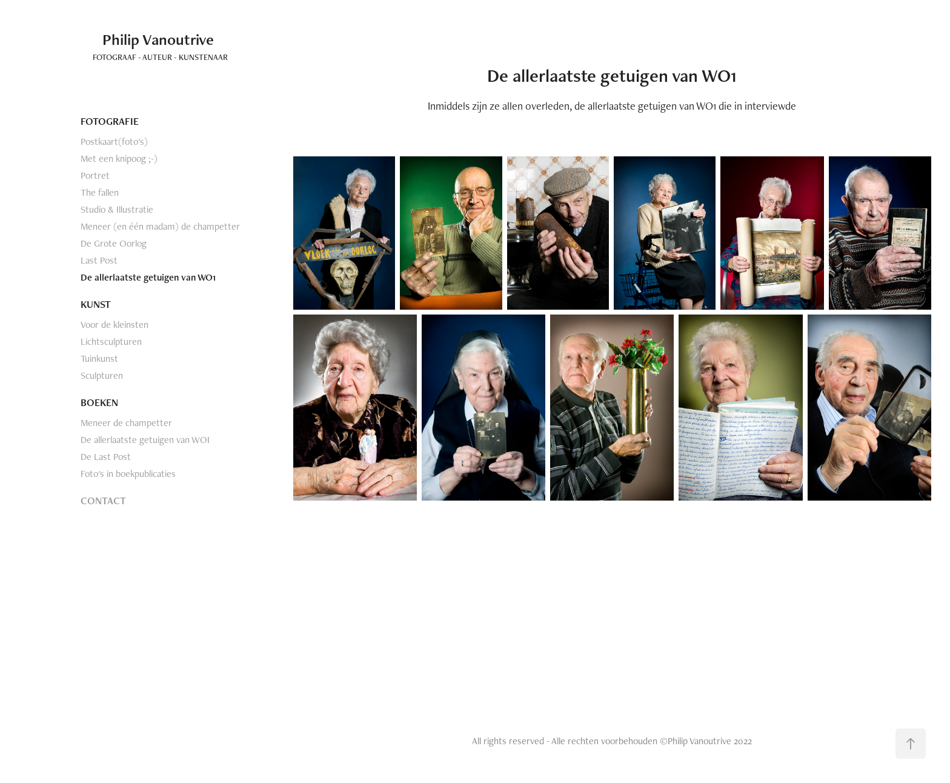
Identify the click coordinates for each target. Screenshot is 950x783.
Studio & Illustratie (117, 209)
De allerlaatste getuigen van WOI (145, 439)
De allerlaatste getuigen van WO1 (148, 277)
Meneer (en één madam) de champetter (160, 226)
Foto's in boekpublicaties (128, 473)
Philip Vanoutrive (147, 39)
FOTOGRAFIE (110, 121)
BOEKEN (99, 402)
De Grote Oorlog (114, 243)
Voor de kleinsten (114, 324)
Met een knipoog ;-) (119, 158)
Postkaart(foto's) (114, 141)
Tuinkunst (99, 358)
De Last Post (106, 456)
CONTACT (103, 500)
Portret (95, 175)
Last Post (99, 260)
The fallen (100, 192)
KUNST (96, 304)
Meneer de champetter (126, 422)
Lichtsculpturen (111, 341)
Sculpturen (102, 375)
